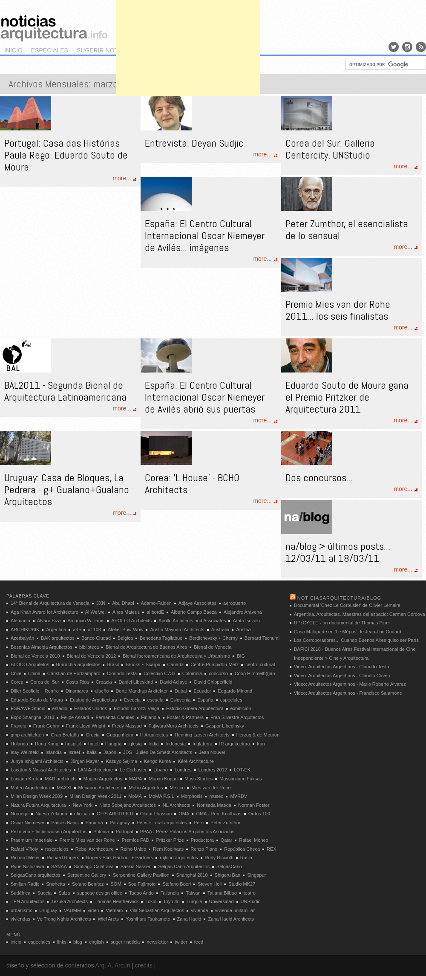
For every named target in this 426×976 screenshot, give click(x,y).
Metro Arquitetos (146, 787)
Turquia (194, 901)
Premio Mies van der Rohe (87, 840)
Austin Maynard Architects (177, 629)
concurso (218, 673)
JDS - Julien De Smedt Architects (157, 752)
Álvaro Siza (49, 620)
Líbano (160, 769)
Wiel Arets (108, 918)
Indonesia (175, 743)
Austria (243, 629)
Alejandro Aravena (243, 612)
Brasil (113, 664)
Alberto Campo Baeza (194, 612)
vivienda (199, 910)
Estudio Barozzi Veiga (136, 708)
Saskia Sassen (136, 866)
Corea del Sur (44, 681)
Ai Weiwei (95, 612)
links (61, 941)
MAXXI (64, 787)
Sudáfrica (20, 892)
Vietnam (114, 910)
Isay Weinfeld (25, 752)
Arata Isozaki (246, 620)
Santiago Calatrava (94, 866)
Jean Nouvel (212, 752)
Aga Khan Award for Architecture (44, 612)
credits (144, 965)
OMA (183, 813)
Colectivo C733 (160, 673)
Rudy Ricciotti (219, 857)
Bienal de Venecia (212, 647)
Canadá (175, 664)
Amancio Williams (86, 620)
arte (77, 629)
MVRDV (238, 796)
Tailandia (170, 892)
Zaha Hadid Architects (231, 918)
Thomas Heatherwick (116, 901)
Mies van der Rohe (210, 787)
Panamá (94, 822)
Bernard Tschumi (262, 638)
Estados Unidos (90, 708)
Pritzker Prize (170, 840)
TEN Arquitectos (27, 901)
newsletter (157, 941)
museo (216, 796)
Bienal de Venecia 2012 (91, 655)
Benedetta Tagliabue (161, 638)
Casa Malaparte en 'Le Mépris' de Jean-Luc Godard (347, 631)
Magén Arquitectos (102, 778)
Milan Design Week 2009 (37, 796)
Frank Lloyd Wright (85, 725)
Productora (202, 840)
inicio (13, 50)
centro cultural (260, 664)
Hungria (113, 743)
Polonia (101, 831)
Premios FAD (136, 840)
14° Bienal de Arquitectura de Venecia (50, 603)
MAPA (135, 778)
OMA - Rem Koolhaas (218, 813)
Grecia (92, 734)
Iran (261, 743)
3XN (100, 603)
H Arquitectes (154, 734)
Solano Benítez (88, 883)
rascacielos (57, 849)
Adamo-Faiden (156, 603)
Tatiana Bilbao (222, 892)
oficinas (82, 813)
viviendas (20, 918)
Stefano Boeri (176, 883)
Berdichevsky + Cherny (213, 638)
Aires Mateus (126, 612)
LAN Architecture (95, 769)
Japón (110, 752)
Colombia (192, 673)
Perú (199, 822)
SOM (116, 883)
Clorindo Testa (122, 673)
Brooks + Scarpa (143, 664)
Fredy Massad (127, 725)
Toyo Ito (171, 901)
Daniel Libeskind (136, 681)
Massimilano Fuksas (240, 778)
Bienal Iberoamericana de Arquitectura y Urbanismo (176, 655)
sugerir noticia (103, 50)
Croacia (104, 681)
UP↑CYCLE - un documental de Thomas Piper (342, 622)
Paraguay (120, 822)
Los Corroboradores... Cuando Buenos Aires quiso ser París (356, 640)
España (205, 699)
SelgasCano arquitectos (35, 875)
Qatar (227, 840)
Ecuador (202, 690)
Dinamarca (77, 690)
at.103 (94, 629)
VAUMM (72, 910)
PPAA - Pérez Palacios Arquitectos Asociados (187, 831)
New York (82, 805)
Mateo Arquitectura (30, 787)
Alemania (20, 620)
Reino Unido (134, 849)
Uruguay (48, 910)
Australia (220, 629)
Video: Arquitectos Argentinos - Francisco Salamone (348, 693)
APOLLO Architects (131, 620)
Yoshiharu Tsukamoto (148, 918)
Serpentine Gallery (86, 875)
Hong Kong (46, 743)
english (96, 941)
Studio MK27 (241, 883)
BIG (241, 655)
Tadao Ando (141, 892)
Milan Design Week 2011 (95, 796)
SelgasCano (229, 866)
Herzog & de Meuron (258, 734)
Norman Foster (253, 805)
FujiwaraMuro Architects (174, 725)
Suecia (44, 892)
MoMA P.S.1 (161, 796)
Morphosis (192, 796)
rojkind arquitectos (179, 857)
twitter (181, 941)
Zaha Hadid (189, 918)
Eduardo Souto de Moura (37, 699)
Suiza (64, 892)
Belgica (125, 638)
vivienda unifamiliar (235, 910)
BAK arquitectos (58, 638)
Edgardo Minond (235, 690)
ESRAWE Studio (28, 708)
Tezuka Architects (69, 901)
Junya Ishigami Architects (37, 761)
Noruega (20, 813)
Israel (74, 752)
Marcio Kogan (163, 778)
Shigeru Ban (228, 875)
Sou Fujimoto (142, 883)
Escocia (132, 699)
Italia (92, 752)
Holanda (19, 743)
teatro (250, 892)
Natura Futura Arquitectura (38, 805)
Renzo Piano (203, 849)
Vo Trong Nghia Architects (64, 918)
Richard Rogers (62, 857)
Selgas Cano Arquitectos (184, 866)
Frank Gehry (46, 725)
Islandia (54, 752)
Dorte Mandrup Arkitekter (141, 690)
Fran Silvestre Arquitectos (237, 717)
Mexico (177, 787)
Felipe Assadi (75, 717)
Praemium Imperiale (31, 840)
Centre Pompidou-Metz (214, 664)
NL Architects (176, 805)
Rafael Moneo (253, 840)
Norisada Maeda (214, 805)
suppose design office (99, 892)
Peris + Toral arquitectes (162, 822)
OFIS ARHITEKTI (115, 813)
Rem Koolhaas (168, 849)
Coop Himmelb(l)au (255, 673)
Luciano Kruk (24, 778)
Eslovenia (180, 699)
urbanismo (21, 910)
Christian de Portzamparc (73, 673)
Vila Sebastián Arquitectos (157, 910)
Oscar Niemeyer (27, 822)
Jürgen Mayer (84, 761)
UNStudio (251, 901)
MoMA (135, 796)
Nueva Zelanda (51, 813)
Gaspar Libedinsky (224, 725)
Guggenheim (119, 734)
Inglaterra (202, 743)
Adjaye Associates (197, 603)
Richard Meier (25, 857)
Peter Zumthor (225, 822)
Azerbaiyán (22, 638)
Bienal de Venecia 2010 (35, 655)
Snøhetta (55, 883)
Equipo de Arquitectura (93, 699)
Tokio (150, 901)
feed (198, 941)
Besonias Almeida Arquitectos (41, 647)
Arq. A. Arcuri (112, 965)
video (93, 910)
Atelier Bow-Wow (126, 629)
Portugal (124, 831)
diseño (102, 690)
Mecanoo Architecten (100, 787)
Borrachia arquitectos (78, 664)
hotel (93, 743)
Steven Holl (210, 883)
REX (271, 849)
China (34, 673)
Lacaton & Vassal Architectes (41, 769)
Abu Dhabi (123, 603)
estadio (59, 708)
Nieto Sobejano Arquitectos (127, 805)
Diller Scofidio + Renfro (35, 690)
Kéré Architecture (195, 761)
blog (77, 941)
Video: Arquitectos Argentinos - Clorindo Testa (341, 666)
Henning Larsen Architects (202, 734)
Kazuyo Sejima (121, 761)
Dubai (181, 690)
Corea (17, 681)
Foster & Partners (185, 717)
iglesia (134, 743)
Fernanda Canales (115, 717)
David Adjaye (173, 681)
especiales (49, 50)
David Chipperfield (213, 681)
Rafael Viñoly (24, 849)
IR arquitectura (234, 743)
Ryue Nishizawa (27, 866)
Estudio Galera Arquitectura (195, 708)
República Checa (242, 849)
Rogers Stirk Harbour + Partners (119, 857)
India (154, 743)
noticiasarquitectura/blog (339, 598)
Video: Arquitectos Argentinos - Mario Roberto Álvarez (350, 684)
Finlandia (150, 717)
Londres (183, 769)
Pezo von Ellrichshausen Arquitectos (48, 831)
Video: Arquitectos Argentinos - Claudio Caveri (342, 675)
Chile (16, 673)
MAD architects (61, 778)
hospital (73, 743)
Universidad (221, 901)
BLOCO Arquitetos (30, 664)
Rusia (246, 857)
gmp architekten (27, 734)
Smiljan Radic (25, 883)
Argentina (56, 629)
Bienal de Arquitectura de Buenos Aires (146, 647)
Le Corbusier (133, 769)
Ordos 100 (259, 813)
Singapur (256, 875)
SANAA (59, 866)
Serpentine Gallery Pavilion (141, 875)
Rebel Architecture (94, 849)
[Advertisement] (188, 59)
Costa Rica (77, 681)
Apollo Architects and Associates (192, 620)
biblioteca (89, 647)
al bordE (155, 612)
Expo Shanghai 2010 (32, 717)
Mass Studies (198, 778)
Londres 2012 (213, 769)
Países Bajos (64, 822)
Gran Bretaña (65, 734)
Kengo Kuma (157, 761)
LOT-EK (242, 769)
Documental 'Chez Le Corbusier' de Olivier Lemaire (347, 605)
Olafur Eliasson (156, 813)
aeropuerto (234, 603)
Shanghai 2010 (192, 875)
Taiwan (193, 892)
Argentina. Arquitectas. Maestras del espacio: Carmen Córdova (359, 614)
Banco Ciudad (96, 638)
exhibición (240, 708)
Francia (18, 725)
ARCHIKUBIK (25, 629)
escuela (155, 699)
